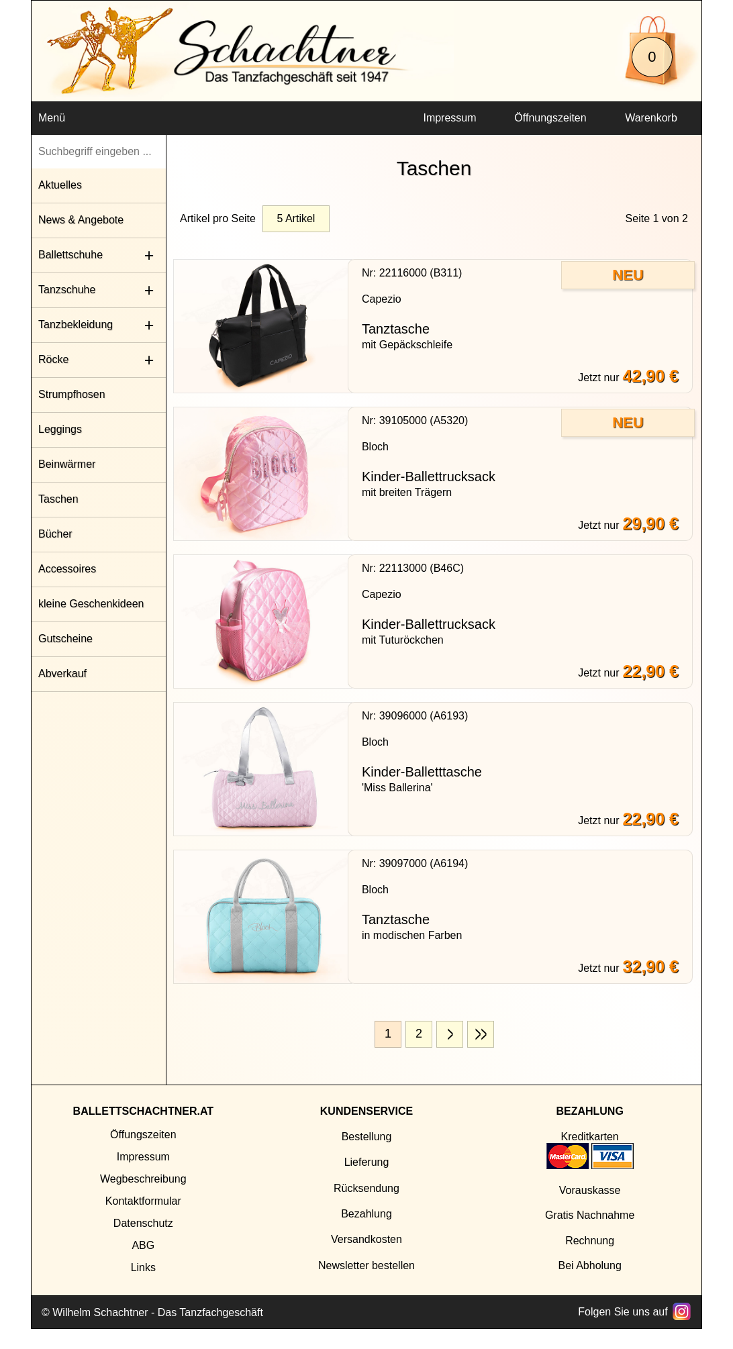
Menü (51, 117)
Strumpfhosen (71, 394)
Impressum (449, 117)
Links (143, 1267)
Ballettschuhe (70, 254)
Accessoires (67, 568)
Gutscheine (65, 638)
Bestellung (367, 1136)
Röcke (53, 359)
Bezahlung (366, 1213)
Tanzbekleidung (75, 324)
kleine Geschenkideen (91, 603)
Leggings (60, 429)
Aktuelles (60, 185)
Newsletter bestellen (366, 1265)
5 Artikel (296, 218)
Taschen (58, 499)
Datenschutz (143, 1223)
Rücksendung (366, 1188)
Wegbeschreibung (143, 1179)
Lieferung (366, 1162)
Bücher (55, 534)
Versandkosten (366, 1239)
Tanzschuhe (66, 289)
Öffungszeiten (143, 1134)
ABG (143, 1245)
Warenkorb (651, 117)
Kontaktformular (143, 1201)
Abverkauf (62, 673)
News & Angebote (81, 220)
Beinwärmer (66, 464)
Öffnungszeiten (550, 117)
